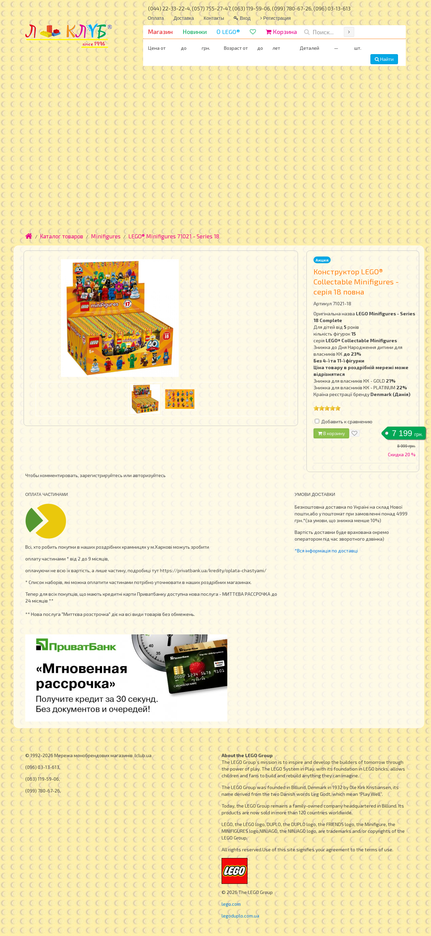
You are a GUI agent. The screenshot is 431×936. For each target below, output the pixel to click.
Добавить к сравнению (346, 421)
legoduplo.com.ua (240, 916)
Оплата (156, 18)
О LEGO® (228, 31)
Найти (384, 59)
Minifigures (106, 236)
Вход (242, 18)
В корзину (331, 433)
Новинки (195, 31)
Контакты (214, 18)
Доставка (184, 18)
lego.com (231, 904)
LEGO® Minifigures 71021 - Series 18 (173, 236)
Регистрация (275, 18)
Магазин (160, 31)
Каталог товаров (61, 236)
